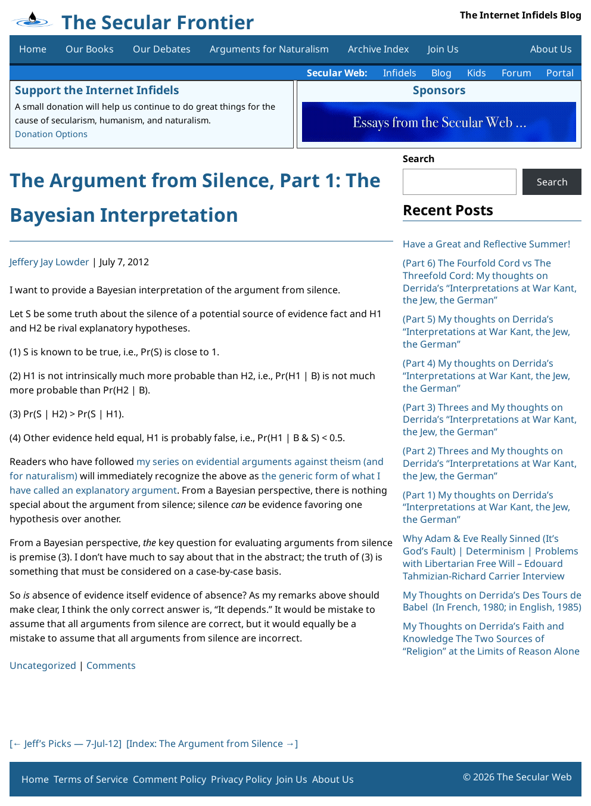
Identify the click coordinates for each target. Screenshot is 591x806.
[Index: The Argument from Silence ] (212, 743)
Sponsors (439, 90)
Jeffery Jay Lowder (49, 261)
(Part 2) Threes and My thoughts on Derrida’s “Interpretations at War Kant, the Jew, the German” (490, 463)
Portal (560, 72)
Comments (111, 665)
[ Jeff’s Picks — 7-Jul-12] (66, 743)
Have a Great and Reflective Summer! (486, 243)
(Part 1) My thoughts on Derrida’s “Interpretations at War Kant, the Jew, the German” (486, 507)
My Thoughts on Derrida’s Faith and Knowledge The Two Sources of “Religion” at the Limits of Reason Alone (491, 638)
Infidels (399, 72)
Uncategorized (43, 665)
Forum (516, 72)
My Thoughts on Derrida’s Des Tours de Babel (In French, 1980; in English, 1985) (492, 601)
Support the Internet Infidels (97, 90)
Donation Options (51, 134)
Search (419, 158)
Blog (441, 72)
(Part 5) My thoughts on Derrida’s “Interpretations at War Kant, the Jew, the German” (486, 331)
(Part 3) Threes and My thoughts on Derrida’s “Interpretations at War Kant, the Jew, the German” (490, 420)
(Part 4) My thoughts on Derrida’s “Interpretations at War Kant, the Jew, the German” (486, 375)
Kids (476, 72)
